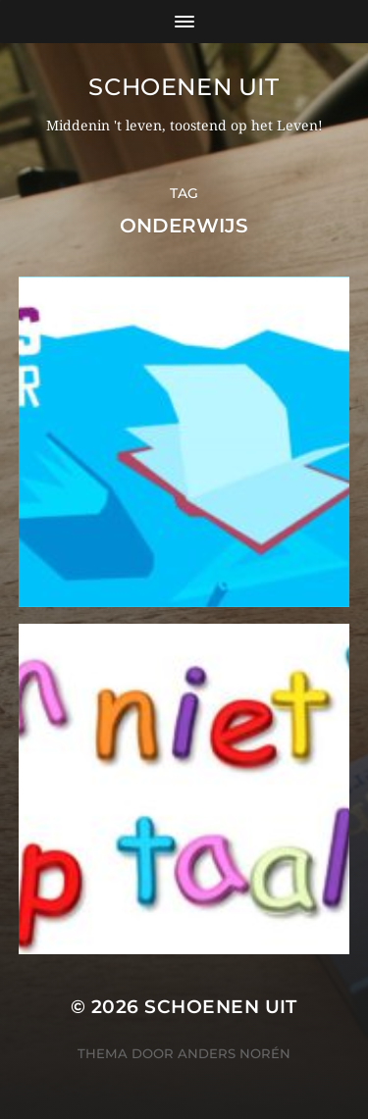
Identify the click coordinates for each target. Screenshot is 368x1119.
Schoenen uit (183, 87)
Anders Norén (234, 1053)
